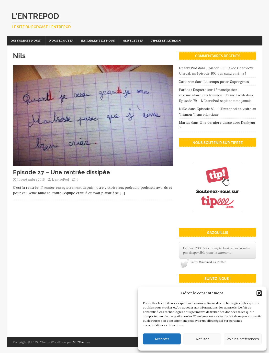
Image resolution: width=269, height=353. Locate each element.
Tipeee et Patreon (166, 40)
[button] (259, 293)
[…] (122, 193)
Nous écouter (61, 40)
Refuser (202, 339)
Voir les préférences (242, 339)
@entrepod (205, 262)
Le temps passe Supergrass (226, 81)
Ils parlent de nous (98, 40)
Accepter (162, 339)
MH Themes (81, 342)
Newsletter (133, 40)
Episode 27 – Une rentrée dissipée (61, 172)
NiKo (183, 109)
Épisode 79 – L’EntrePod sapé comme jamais (215, 101)
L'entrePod (60, 179)
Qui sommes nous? (26, 40)
